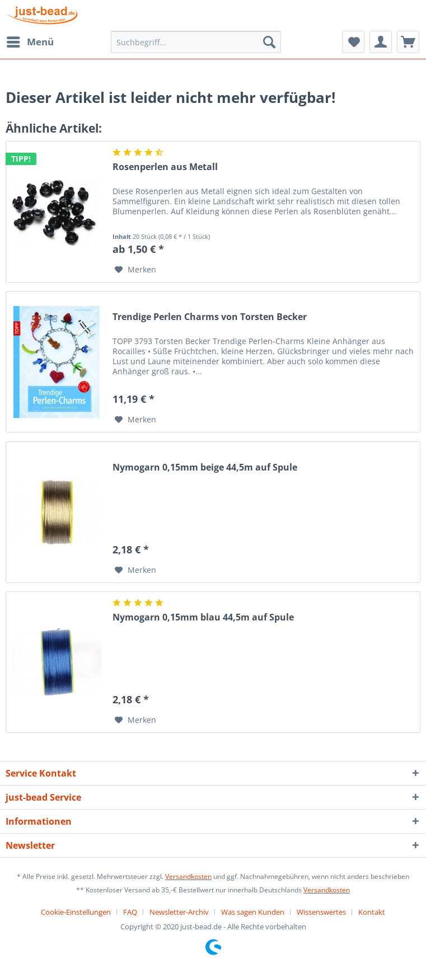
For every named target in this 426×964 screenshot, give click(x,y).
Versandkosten (188, 876)
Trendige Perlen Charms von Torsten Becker (210, 317)
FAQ (130, 912)
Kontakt (371, 912)
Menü (30, 40)
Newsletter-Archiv (179, 912)
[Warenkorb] (408, 42)
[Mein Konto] (380, 42)
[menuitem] (29, 42)
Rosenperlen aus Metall (165, 167)
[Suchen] (269, 42)
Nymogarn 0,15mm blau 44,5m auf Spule (203, 617)
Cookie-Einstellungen (76, 912)
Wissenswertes (321, 912)
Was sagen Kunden (252, 912)
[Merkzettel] (353, 42)
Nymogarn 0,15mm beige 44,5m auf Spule (205, 467)
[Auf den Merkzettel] (135, 269)
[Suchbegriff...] (196, 42)
